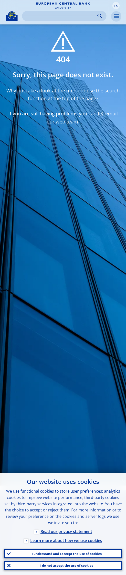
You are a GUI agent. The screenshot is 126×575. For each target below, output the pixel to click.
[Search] (60, 16)
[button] (116, 5)
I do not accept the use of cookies (66, 565)
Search (100, 16)
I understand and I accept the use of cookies (67, 554)
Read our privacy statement (66, 531)
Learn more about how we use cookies (66, 540)
